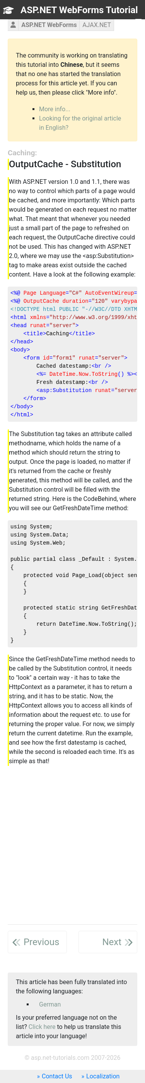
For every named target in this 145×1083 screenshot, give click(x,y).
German (50, 1004)
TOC (128, 24)
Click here (42, 1026)
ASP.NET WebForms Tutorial (79, 10)
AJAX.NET (96, 25)
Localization (102, 1076)
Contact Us (57, 1076)
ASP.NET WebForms (49, 25)
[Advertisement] (72, 845)
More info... (54, 109)
